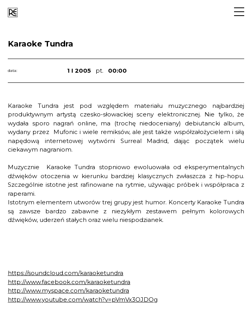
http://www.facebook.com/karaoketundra (69, 282)
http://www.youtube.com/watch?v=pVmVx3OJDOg (83, 299)
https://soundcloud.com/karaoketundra (65, 273)
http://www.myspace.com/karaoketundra (68, 290)
